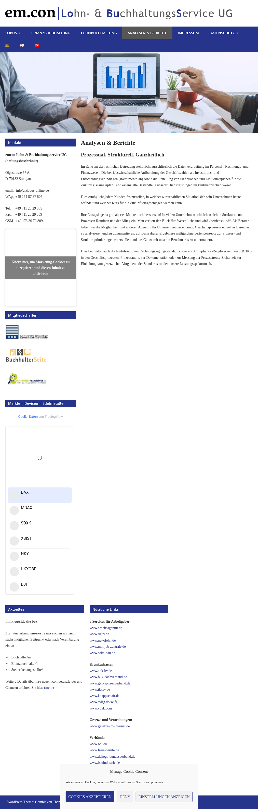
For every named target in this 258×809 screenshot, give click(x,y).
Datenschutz (222, 33)
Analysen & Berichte (147, 33)
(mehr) (49, 688)
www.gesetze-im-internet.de (110, 726)
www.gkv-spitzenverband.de (110, 683)
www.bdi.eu (98, 744)
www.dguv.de (99, 634)
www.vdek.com (101, 708)
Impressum (188, 33)
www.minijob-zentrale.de (108, 646)
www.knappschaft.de (104, 696)
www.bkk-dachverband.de (108, 677)
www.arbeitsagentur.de (106, 628)
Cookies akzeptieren (90, 797)
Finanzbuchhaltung (50, 33)
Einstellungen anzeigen (164, 797)
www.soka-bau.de (102, 653)
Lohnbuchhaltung (99, 33)
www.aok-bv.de (101, 671)
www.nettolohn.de (103, 640)
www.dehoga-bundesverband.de (112, 756)
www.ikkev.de (100, 689)
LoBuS (11, 33)
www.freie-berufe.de (104, 750)
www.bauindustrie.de (105, 763)
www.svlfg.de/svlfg (104, 702)
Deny (125, 797)
